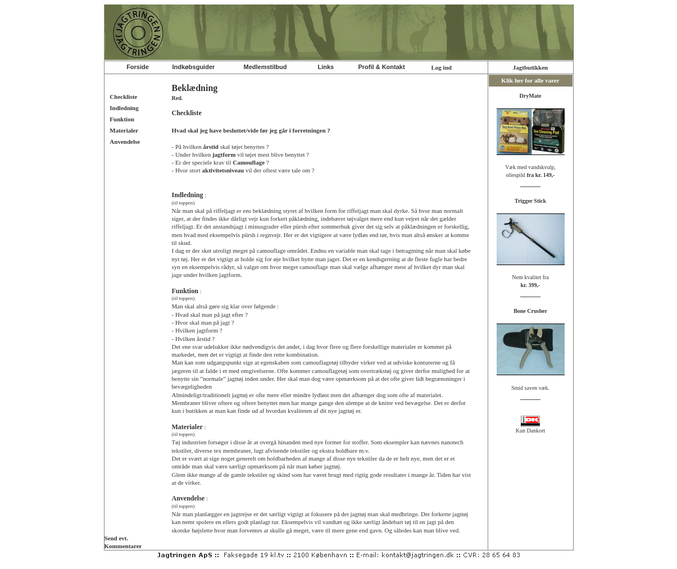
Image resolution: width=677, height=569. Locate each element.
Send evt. (116, 538)
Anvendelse (125, 141)
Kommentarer (123, 546)
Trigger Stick (530, 201)
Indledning (124, 107)
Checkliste (123, 96)
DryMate (531, 96)
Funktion (122, 119)
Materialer (124, 130)
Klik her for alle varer (530, 80)
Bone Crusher (530, 311)
